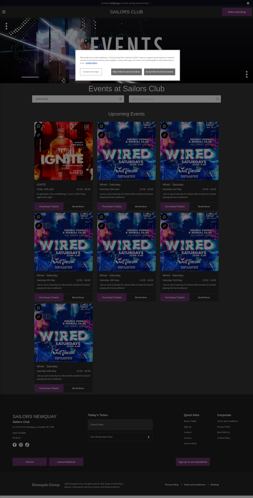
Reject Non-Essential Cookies (126, 72)
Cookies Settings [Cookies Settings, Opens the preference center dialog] (91, 72)
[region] (127, 65)
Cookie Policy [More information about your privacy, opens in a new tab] (91, 63)
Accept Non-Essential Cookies (159, 72)
